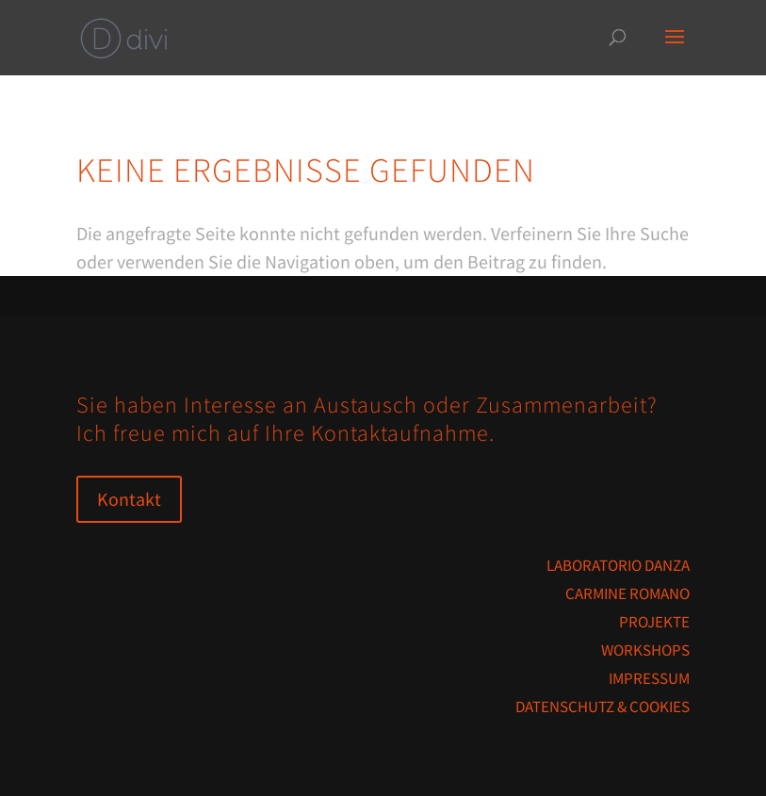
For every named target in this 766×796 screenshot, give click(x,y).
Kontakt (129, 499)
